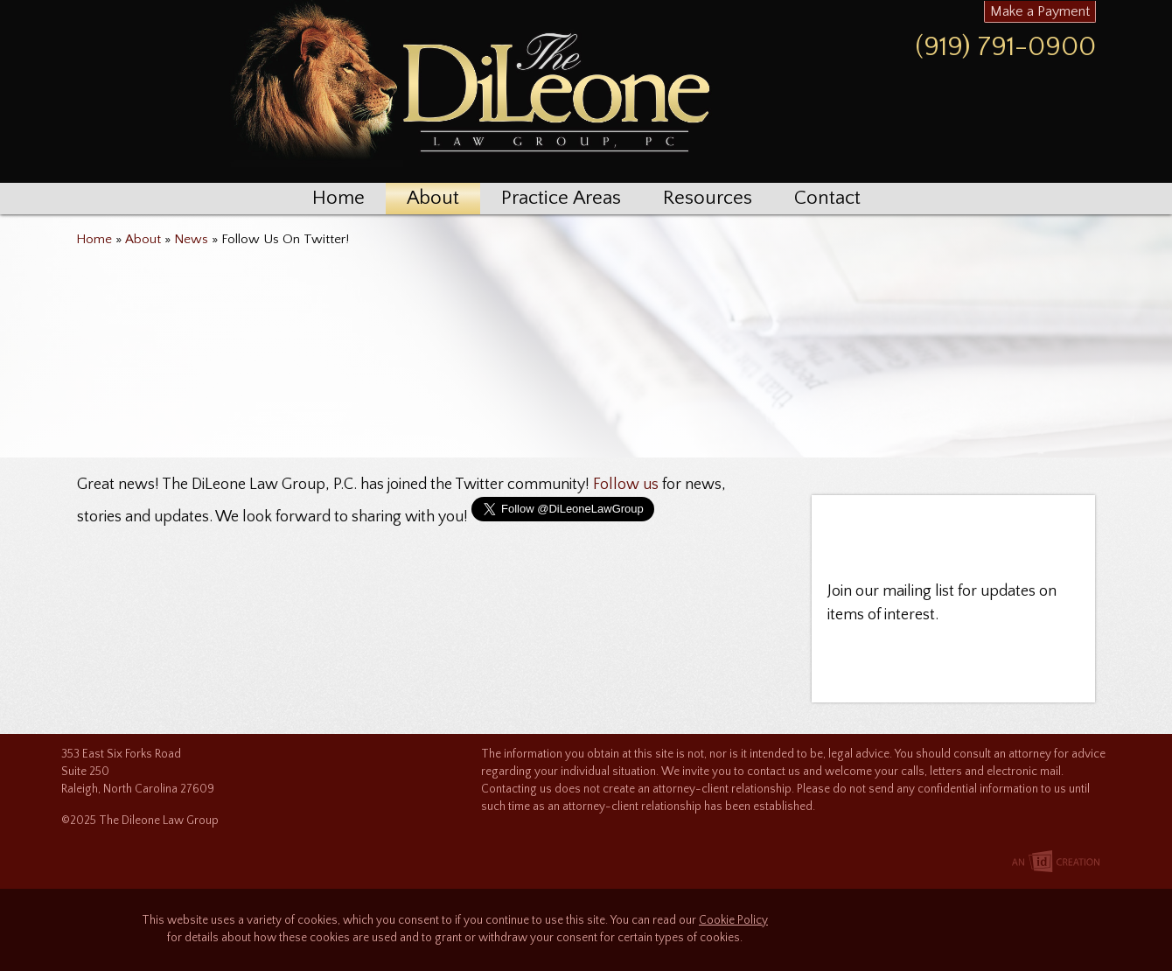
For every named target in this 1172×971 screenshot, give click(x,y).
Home (338, 198)
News (191, 239)
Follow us (626, 484)
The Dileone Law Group (468, 87)
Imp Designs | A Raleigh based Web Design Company (1055, 862)
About (433, 198)
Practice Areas (561, 198)
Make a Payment (1040, 11)
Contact (827, 198)
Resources (707, 198)
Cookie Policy (733, 920)
